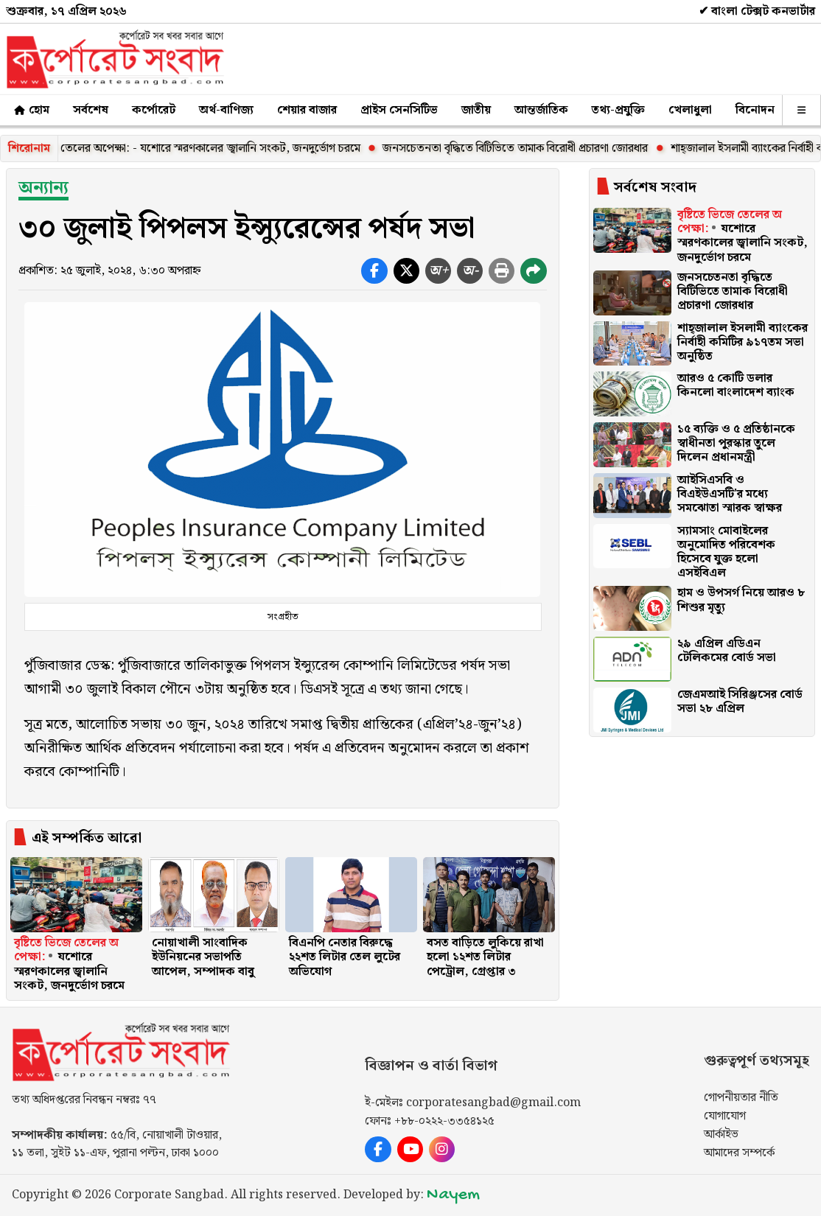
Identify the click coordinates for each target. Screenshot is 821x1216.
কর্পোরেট (153, 110)
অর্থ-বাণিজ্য (226, 110)
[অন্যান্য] (801, 110)
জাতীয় (476, 110)
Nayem (453, 1195)
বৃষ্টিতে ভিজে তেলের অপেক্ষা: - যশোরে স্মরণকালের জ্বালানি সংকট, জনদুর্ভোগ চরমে (196, 148)
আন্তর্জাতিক (541, 110)
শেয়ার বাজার (307, 110)
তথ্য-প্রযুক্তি (618, 110)
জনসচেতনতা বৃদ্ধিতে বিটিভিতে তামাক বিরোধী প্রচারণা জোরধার (530, 148)
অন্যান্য (43, 188)
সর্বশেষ (90, 110)
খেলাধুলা (690, 110)
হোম (30, 110)
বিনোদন (755, 110)
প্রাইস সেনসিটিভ (399, 110)
